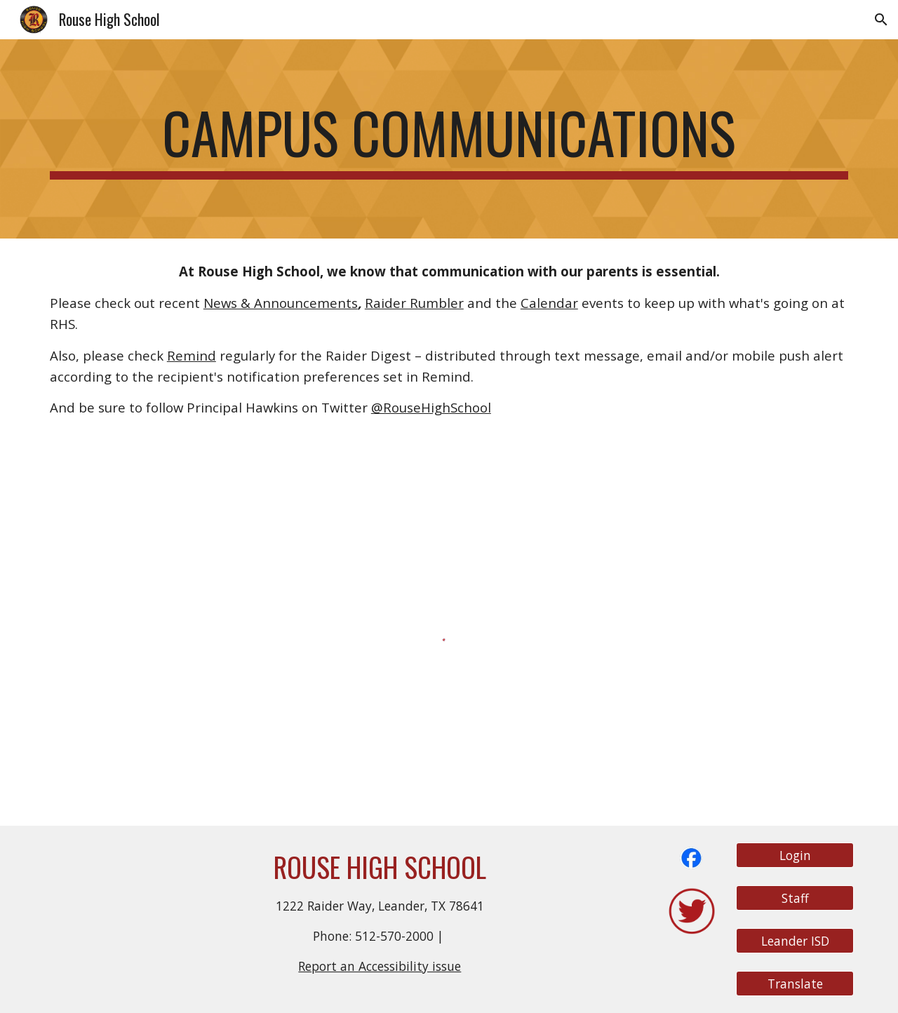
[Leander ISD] (795, 941)
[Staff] (795, 898)
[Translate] (795, 984)
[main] (449, 139)
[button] (881, 19)
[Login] (795, 855)
